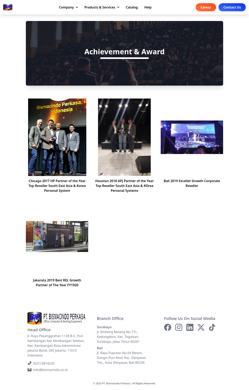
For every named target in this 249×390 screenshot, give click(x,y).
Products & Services (101, 7)
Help (148, 7)
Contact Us (232, 7)
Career (205, 7)
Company (68, 7)
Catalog (132, 7)
